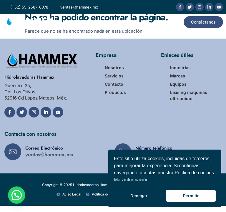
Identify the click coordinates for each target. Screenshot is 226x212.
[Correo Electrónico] (12, 151)
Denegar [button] (138, 195)
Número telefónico (153, 148)
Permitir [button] (191, 195)
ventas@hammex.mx (49, 154)
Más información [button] (131, 179)
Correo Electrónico (44, 148)
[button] (171, 22)
